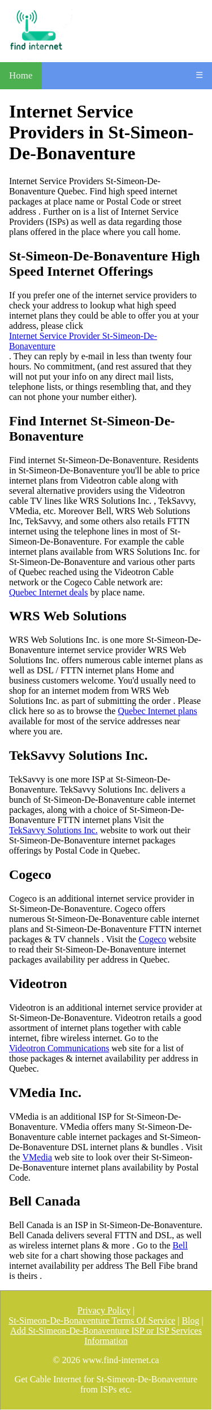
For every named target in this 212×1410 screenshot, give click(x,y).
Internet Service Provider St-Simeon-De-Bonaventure (83, 341)
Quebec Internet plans (157, 711)
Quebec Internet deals (48, 592)
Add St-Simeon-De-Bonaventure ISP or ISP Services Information (106, 1336)
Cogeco (152, 939)
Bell (180, 1245)
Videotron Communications (59, 1048)
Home (21, 75)
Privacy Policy (104, 1310)
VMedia (37, 1157)
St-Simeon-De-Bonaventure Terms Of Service (91, 1320)
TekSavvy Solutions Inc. (53, 830)
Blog (190, 1320)
